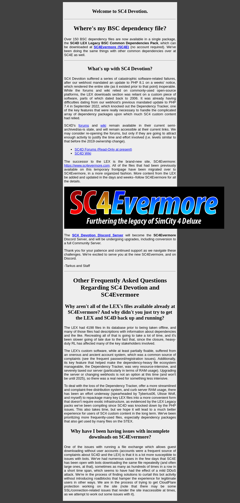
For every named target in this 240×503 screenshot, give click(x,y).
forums (83, 125)
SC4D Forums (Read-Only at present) (103, 149)
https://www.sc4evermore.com (87, 165)
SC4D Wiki (83, 153)
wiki (103, 125)
